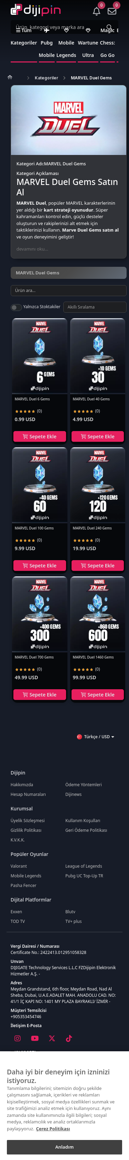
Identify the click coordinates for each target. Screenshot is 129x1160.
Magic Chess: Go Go (107, 42)
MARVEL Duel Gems (91, 77)
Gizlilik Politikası (26, 830)
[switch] (16, 307)
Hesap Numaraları (28, 794)
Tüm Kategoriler (24, 36)
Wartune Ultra (88, 43)
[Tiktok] (69, 1038)
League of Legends (83, 866)
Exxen (16, 912)
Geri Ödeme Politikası (86, 830)
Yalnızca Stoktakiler (42, 307)
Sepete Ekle (39, 436)
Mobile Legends (66, 43)
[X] (52, 1038)
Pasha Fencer (23, 885)
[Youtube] (35, 1038)
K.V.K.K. (18, 840)
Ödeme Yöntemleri (83, 785)
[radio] (16, 411)
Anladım (64, 1147)
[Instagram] (17, 1038)
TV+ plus (73, 921)
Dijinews (73, 794)
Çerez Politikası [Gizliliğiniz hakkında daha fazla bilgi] (53, 1128)
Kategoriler (46, 77)
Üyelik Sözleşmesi (28, 820)
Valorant (19, 866)
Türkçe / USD (95, 737)
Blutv (70, 912)
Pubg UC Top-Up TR (84, 876)
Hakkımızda (22, 785)
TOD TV (18, 921)
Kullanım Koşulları (82, 820)
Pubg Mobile (47, 43)
